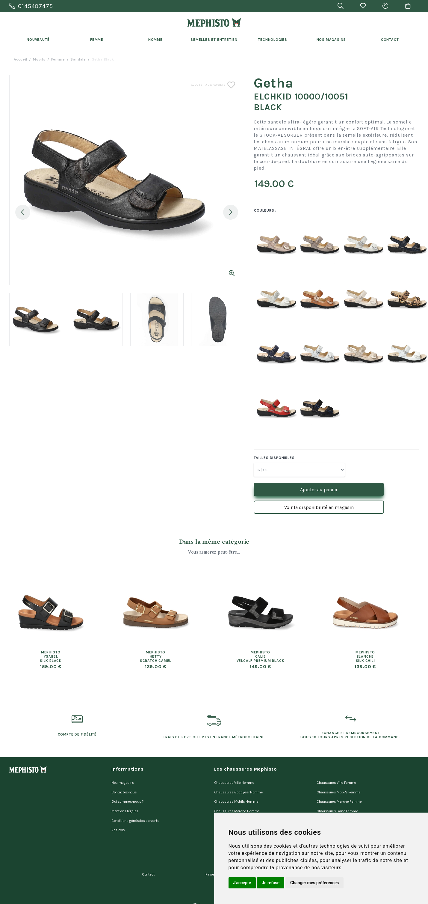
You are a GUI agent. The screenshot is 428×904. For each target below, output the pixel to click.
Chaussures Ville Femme (336, 782)
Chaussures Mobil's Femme (338, 789)
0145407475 (31, 6)
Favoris (211, 860)
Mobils (39, 59)
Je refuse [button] (270, 882)
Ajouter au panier (319, 489)
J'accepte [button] (242, 882)
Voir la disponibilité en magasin (319, 507)
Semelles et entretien (214, 39)
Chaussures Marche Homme (237, 805)
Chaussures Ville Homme (234, 782)
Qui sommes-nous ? (127, 797)
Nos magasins (122, 782)
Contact (390, 39)
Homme (155, 39)
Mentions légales (124, 805)
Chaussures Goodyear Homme (238, 789)
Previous (22, 212)
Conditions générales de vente (135, 813)
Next (230, 212)
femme (58, 59)
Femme (96, 39)
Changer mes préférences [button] (314, 882)
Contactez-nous (124, 789)
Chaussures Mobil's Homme (236, 797)
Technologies (272, 39)
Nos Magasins (331, 39)
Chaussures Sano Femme (337, 805)
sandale (78, 59)
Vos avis (118, 821)
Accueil (21, 59)
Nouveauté (38, 39)
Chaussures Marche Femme (339, 797)
